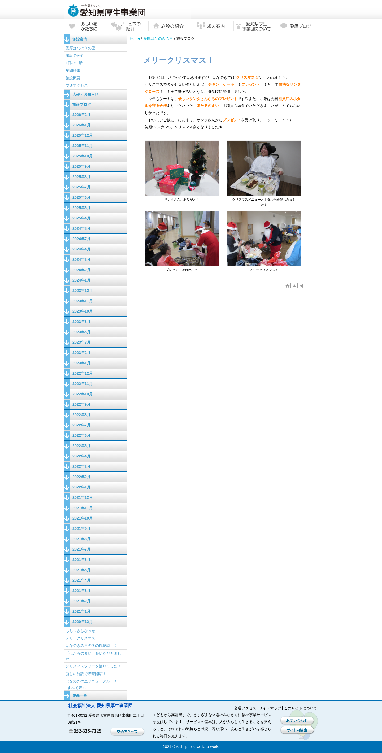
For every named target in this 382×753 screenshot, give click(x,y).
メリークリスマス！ (82, 638)
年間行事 (73, 70)
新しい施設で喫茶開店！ (86, 674)
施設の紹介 (75, 55)
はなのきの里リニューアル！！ (92, 681)
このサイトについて (300, 708)
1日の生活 (74, 63)
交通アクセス (77, 85)
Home (135, 38)
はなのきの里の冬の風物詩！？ (92, 645)
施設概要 (73, 78)
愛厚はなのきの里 (158, 38)
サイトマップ (270, 708)
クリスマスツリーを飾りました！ (93, 666)
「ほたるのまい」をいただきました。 (93, 656)
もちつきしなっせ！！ (84, 631)
